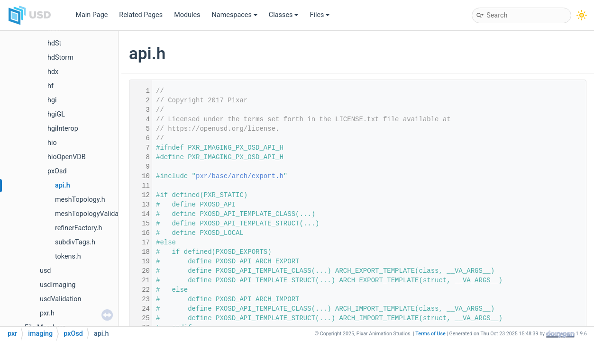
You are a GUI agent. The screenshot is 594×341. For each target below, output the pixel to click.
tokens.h (68, 256)
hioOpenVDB (66, 157)
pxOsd (57, 171)
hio (52, 143)
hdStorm (60, 58)
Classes (284, 15)
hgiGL (56, 114)
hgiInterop (62, 129)
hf (50, 86)
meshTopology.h (80, 200)
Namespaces (234, 15)
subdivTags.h (75, 242)
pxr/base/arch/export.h (239, 176)
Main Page (91, 15)
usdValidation (60, 299)
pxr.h (47, 313)
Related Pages (141, 15)
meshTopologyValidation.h (95, 214)
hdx (52, 72)
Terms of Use (430, 334)
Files (319, 15)
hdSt (54, 43)
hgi (52, 100)
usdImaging (57, 285)
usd (45, 271)
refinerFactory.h (78, 228)
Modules (187, 15)
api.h (62, 185)
